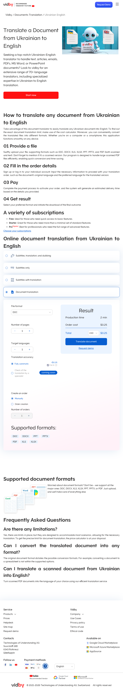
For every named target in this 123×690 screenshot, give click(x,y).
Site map (8, 627)
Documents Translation (28, 14)
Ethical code (76, 631)
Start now (31, 95)
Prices (6, 618)
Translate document (86, 341)
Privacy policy (77, 622)
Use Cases (75, 618)
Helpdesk (8, 622)
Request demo (86, 348)
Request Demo (103, 5)
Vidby (9, 14)
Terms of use (77, 627)
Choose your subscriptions (17, 231)
